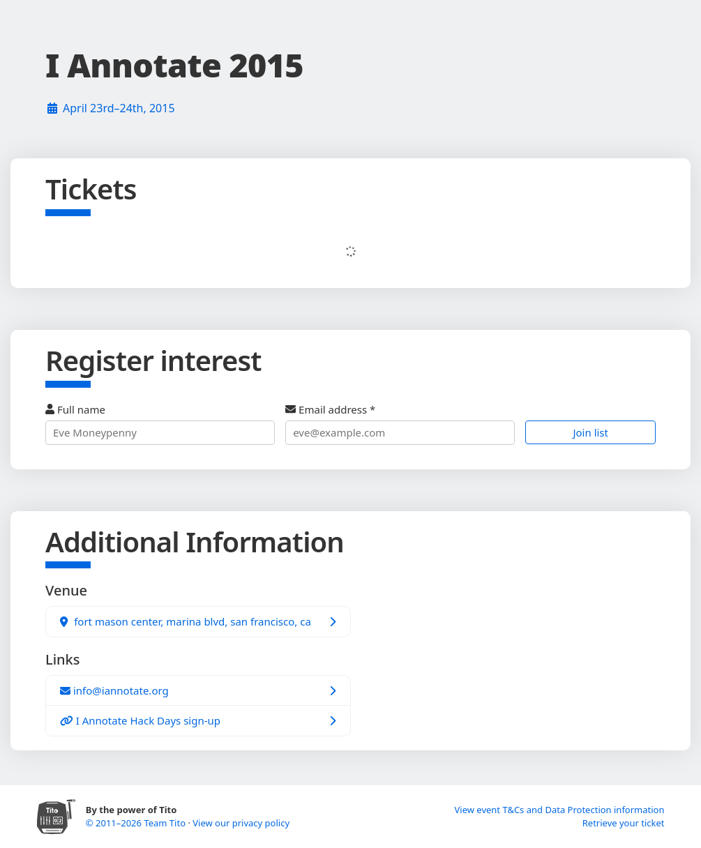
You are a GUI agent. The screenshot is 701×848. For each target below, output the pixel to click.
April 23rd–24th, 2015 (119, 108)
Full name (160, 423)
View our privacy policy (241, 823)
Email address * (400, 423)
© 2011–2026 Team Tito (137, 823)
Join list (590, 432)
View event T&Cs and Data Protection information (559, 809)
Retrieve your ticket (623, 823)
